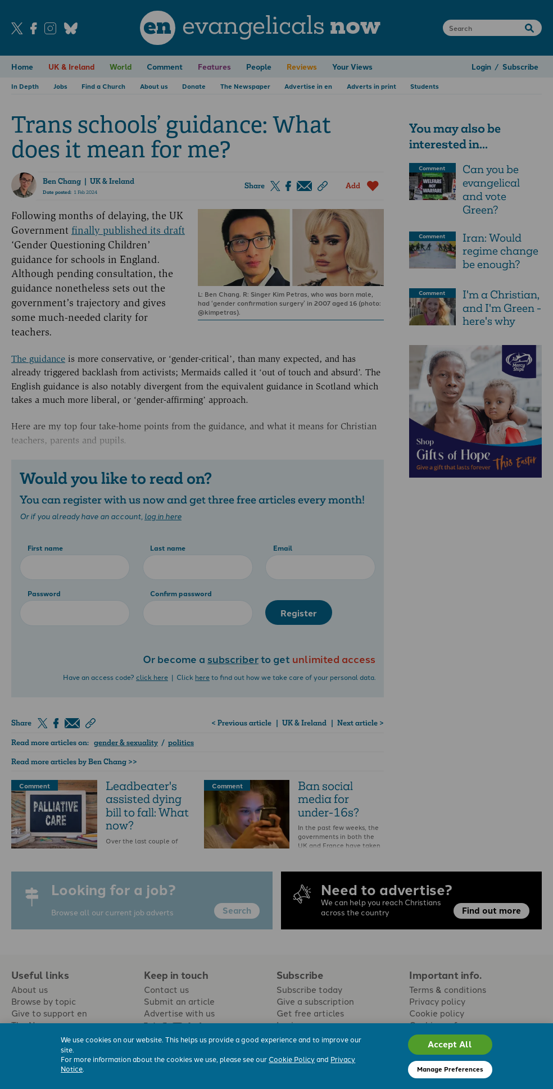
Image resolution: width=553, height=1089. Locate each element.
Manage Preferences (450, 1068)
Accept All (450, 1044)
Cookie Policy (292, 1059)
